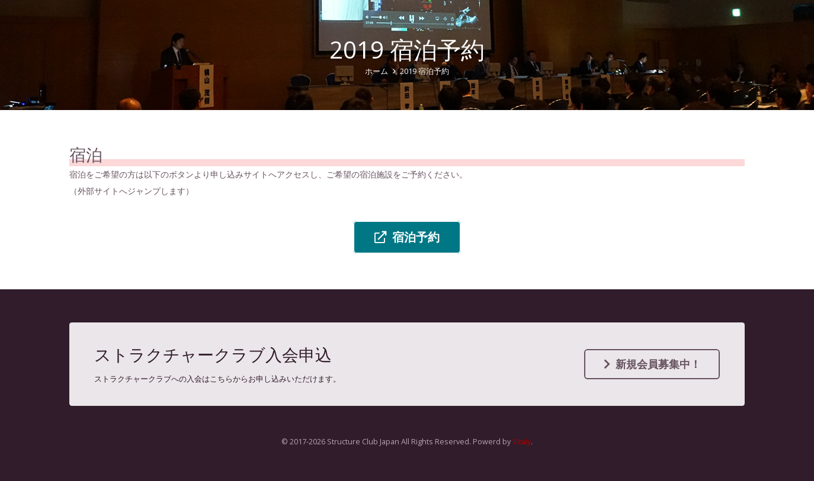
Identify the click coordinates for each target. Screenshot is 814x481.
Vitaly (521, 442)
